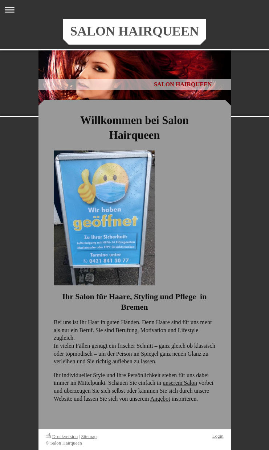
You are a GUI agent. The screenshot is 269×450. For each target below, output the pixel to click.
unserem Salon (180, 383)
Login (217, 436)
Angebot (160, 399)
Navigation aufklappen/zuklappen (134, 9)
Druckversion (62, 436)
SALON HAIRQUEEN (134, 31)
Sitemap (89, 436)
